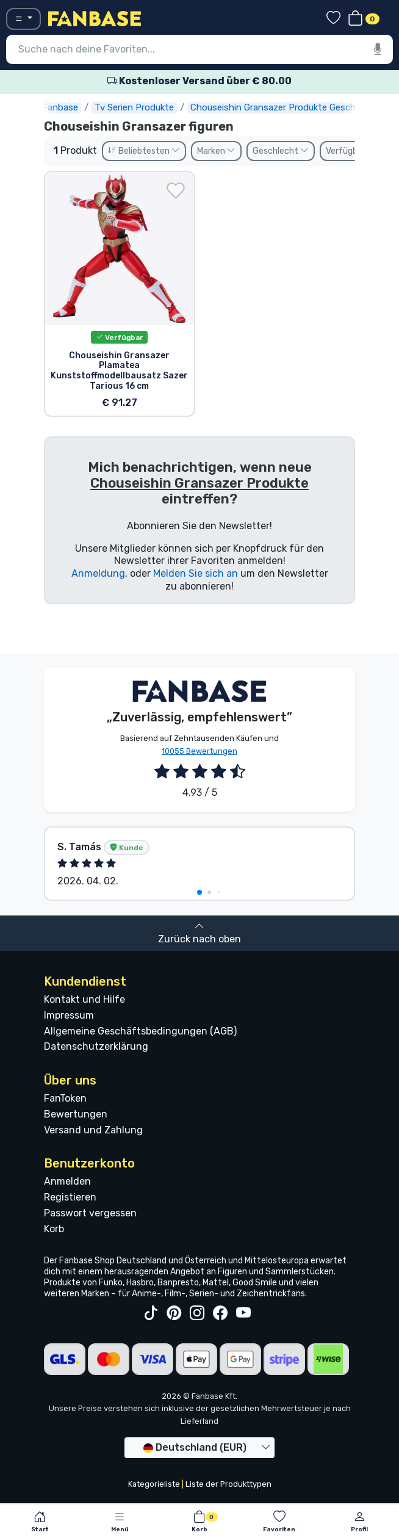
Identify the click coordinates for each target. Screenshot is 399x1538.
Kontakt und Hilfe (84, 999)
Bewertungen (75, 1114)
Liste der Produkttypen (228, 1484)
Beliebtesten (144, 151)
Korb (54, 1229)
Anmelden (67, 1181)
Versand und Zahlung (93, 1130)
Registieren (70, 1197)
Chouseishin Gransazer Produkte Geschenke (284, 107)
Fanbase (61, 107)
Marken (216, 151)
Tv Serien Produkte (135, 107)
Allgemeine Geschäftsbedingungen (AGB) (140, 1031)
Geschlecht (281, 151)
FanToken (65, 1098)
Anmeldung (98, 573)
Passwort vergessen (90, 1213)
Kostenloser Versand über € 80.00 (199, 81)
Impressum (69, 1015)
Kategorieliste (154, 1484)
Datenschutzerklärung (96, 1046)
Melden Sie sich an (195, 573)
